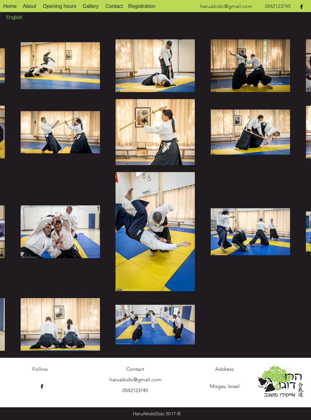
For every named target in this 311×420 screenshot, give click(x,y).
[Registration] (141, 6)
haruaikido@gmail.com (226, 6)
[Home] (10, 6)
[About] (30, 6)
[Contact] (114, 6)
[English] (15, 17)
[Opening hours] (59, 6)
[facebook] (301, 6)
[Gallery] (90, 6)
